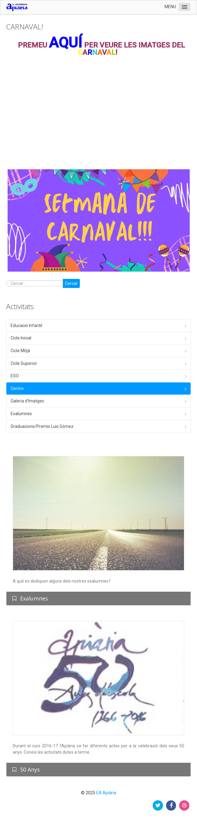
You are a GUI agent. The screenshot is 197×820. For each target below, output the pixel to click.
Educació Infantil (26, 325)
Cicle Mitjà (20, 350)
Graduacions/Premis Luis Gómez (42, 426)
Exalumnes (21, 413)
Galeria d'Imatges (27, 400)
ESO (15, 375)
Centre (17, 388)
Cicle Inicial (21, 338)
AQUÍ (65, 42)
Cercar (71, 283)
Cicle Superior (24, 363)
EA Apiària (106, 792)
